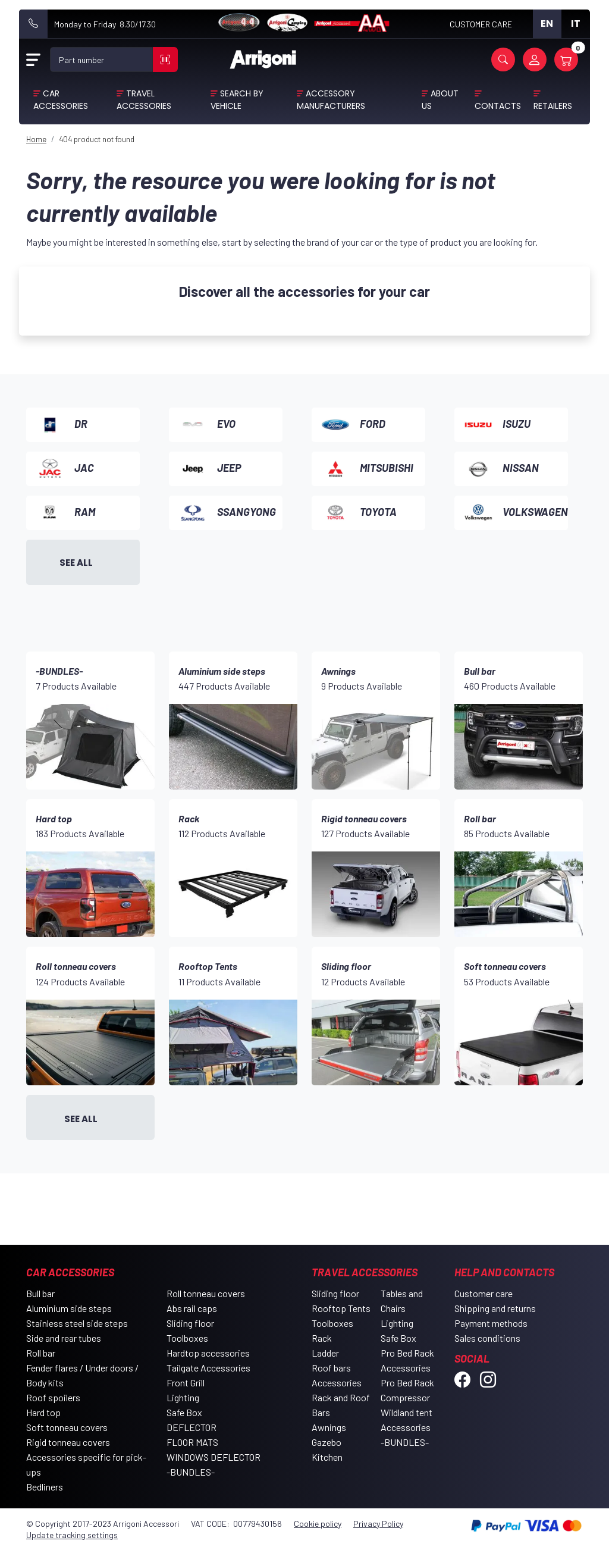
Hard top (43, 1412)
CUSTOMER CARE (481, 24)
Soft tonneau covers (67, 1427)
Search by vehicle (237, 99)
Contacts (498, 106)
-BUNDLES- (191, 1471)
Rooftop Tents (341, 1308)
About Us (440, 99)
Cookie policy (317, 1523)
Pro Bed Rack (407, 1352)
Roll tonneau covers (206, 1293)
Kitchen (327, 1457)
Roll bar (40, 1352)
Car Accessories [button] (60, 99)
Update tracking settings (72, 1535)
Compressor (405, 1397)
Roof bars (331, 1367)
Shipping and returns (495, 1308)
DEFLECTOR (191, 1427)
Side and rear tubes (63, 1338)
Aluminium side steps (69, 1308)
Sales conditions (487, 1338)
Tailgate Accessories (208, 1367)
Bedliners (44, 1486)
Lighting (183, 1397)
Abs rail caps (192, 1308)
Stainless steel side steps (77, 1323)
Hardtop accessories (208, 1352)
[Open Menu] (33, 59)
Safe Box (184, 1412)
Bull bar (40, 1293)
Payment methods (491, 1323)
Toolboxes (187, 1338)
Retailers (552, 106)
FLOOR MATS (192, 1442)
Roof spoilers (53, 1397)
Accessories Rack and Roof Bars (341, 1397)
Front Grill (186, 1382)
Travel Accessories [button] (144, 99)
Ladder (325, 1352)
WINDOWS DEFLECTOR (213, 1457)
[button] (503, 59)
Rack (322, 1338)
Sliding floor (190, 1323)
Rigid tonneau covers (68, 1442)
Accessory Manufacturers (331, 99)
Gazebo (326, 1442)
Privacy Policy (378, 1523)
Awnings (329, 1427)
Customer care (483, 1293)
